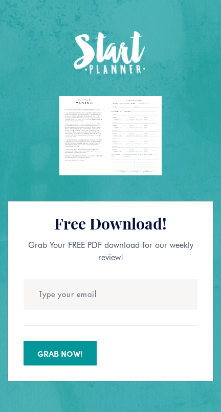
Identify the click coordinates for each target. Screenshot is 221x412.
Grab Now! (60, 353)
